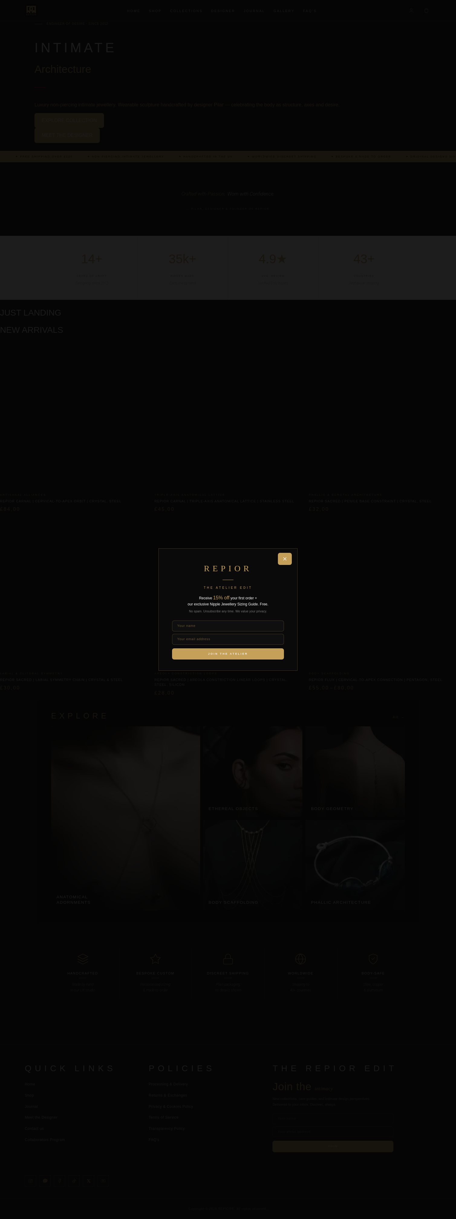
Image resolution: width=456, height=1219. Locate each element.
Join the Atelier (228, 653)
